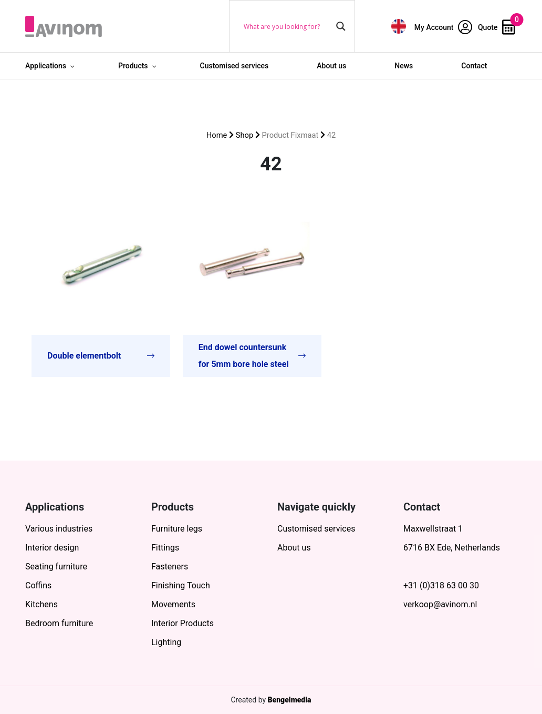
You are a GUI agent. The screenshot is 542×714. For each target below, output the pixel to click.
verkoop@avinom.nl (440, 604)
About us (331, 66)
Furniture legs (176, 529)
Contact (474, 66)
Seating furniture (56, 567)
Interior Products (182, 623)
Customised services (234, 66)
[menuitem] (398, 26)
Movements (173, 604)
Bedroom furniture (59, 623)
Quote (496, 27)
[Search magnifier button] (340, 26)
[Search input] (287, 26)
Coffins (38, 585)
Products (133, 66)
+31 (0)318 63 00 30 (441, 585)
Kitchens (41, 604)
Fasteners (169, 567)
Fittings (165, 548)
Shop (245, 135)
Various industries (58, 529)
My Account (443, 27)
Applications (45, 66)
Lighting (166, 642)
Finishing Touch (180, 585)
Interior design (52, 548)
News (403, 66)
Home (216, 135)
